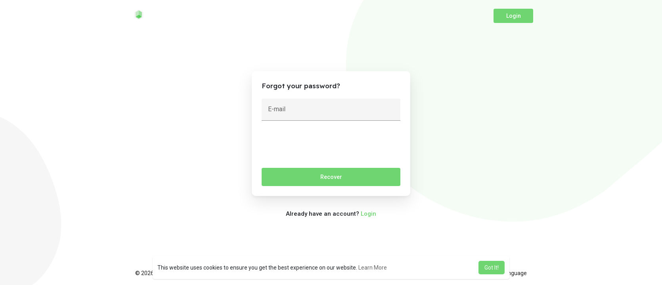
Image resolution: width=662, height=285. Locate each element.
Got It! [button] (491, 267)
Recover (331, 177)
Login (513, 16)
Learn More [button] (372, 267)
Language (511, 273)
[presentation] (322, 146)
